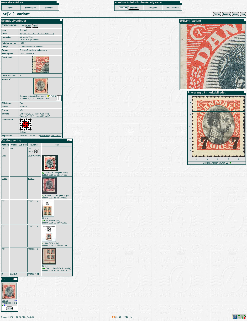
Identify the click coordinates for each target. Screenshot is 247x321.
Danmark (23, 30)
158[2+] (5, 301)
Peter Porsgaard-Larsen (50, 136)
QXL (4, 201)
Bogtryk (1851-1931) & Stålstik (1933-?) (37, 34)
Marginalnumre (172, 8)
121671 (31, 178)
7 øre (22, 103)
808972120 (33, 226)
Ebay (4, 156)
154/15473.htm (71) (123, 317)
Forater (153, 8)
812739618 (33, 249)
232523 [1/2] (33, 274)
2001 (12, 148)
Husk (35, 26)
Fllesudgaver (29, 8)
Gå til (9, 308)
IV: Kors (23, 132)
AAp (21, 110)
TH (3, 274)
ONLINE (13, 274)
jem (243, 14)
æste (236, 14)
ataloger (49, 8)
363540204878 (34, 156)
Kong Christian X (27, 54)
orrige (217, 14)
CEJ (3, 148)
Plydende (133, 8)
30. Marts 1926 (26, 37)
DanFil (4, 178)
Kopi (28, 26)
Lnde (10, 8)
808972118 (33, 201)
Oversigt (227, 14)
